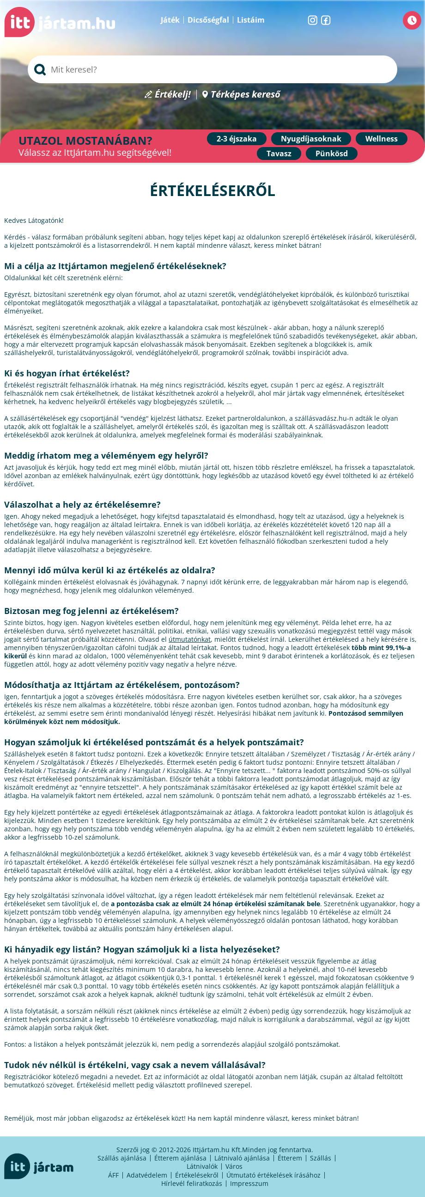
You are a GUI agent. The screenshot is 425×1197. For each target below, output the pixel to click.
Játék (170, 20)
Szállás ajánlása (121, 1158)
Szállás (320, 1158)
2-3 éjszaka (237, 139)
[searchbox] (212, 69)
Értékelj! (173, 94)
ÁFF (113, 1175)
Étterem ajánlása (180, 1158)
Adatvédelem (147, 1175)
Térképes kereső (245, 94)
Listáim (251, 20)
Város (234, 1166)
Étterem (290, 1158)
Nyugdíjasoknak (311, 139)
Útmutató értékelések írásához (273, 1175)
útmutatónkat (190, 639)
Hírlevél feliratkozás (191, 1183)
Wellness (381, 139)
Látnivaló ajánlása (242, 1158)
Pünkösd (332, 153)
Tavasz (279, 153)
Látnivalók (202, 1166)
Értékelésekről (197, 1175)
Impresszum (249, 1183)
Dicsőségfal (208, 20)
